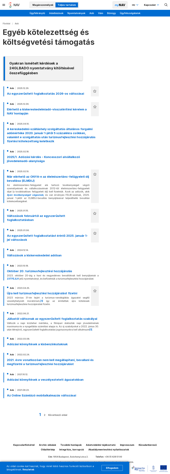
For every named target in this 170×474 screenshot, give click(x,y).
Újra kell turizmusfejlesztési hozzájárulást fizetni (42, 293)
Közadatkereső (148, 444)
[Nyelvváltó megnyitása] (135, 5)
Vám (100, 13)
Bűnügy (111, 13)
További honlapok (71, 444)
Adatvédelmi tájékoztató (101, 444)
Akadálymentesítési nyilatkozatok (108, 449)
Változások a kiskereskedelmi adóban (34, 255)
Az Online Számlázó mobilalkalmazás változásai (41, 395)
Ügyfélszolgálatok (130, 13)
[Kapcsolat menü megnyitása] (152, 5)
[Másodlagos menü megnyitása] (4, 5)
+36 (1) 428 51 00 (113, 456)
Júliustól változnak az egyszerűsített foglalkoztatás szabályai (52, 318)
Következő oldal (57, 415)
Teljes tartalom (67, 4)
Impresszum (127, 444)
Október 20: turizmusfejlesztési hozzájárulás (39, 271)
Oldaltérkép (48, 449)
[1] (41, 301)
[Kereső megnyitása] (166, 5)
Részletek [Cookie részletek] (28, 469)
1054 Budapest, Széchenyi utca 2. (70, 456)
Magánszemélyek (42, 4)
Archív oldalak (47, 444)
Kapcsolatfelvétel (24, 444)
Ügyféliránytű (37, 13)
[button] (95, 91)
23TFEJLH (13, 278)
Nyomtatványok (76, 13)
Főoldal (6, 23)
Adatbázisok (56, 13)
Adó (91, 13)
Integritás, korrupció (71, 449)
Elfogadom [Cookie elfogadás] (112, 467)
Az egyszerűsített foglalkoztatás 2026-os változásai (45, 93)
